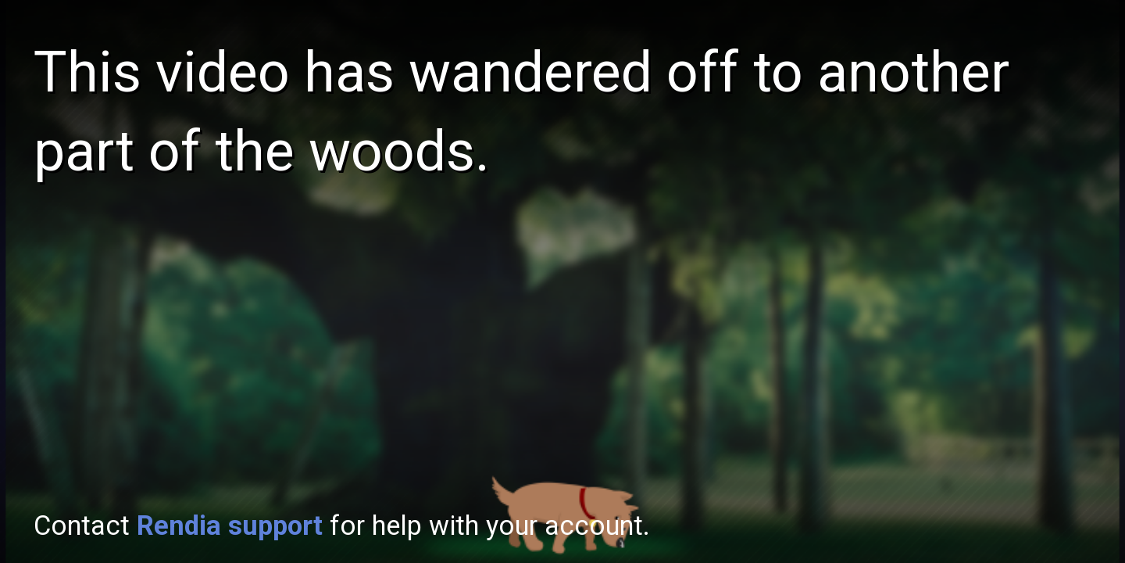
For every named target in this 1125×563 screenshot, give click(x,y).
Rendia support (230, 525)
